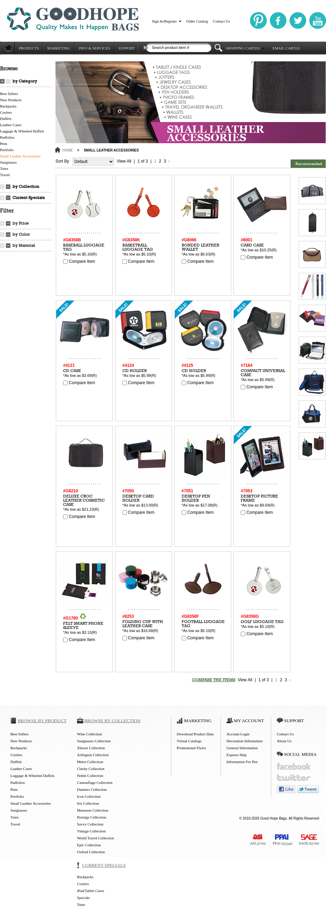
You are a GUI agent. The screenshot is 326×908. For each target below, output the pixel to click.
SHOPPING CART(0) (243, 48)
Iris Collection (88, 803)
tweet (308, 789)
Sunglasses (8, 162)
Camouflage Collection (94, 782)
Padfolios (7, 137)
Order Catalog (197, 21)
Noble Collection (90, 775)
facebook (294, 766)
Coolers (6, 112)
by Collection (25, 186)
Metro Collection (90, 762)
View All (124, 161)
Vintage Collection (91, 831)
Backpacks (8, 106)
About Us (284, 741)
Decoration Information (244, 741)
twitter (294, 778)
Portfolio (7, 150)
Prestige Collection (91, 817)
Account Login (237, 734)
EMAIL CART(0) (286, 48)
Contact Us (221, 21)
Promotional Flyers (191, 748)
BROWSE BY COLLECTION (112, 720)
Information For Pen (242, 762)
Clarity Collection (90, 769)
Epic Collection (89, 845)
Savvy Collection (90, 824)
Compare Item (79, 261)
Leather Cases (11, 125)
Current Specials (28, 198)
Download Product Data (195, 734)
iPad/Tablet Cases (90, 891)
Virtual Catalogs (189, 741)
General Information (242, 748)
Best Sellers (9, 94)
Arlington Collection (93, 755)
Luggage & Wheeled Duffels (22, 131)
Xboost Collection (91, 748)
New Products (11, 100)
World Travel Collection (95, 838)
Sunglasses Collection (94, 741)
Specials (83, 898)
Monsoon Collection (92, 810)
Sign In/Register (164, 21)
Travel (5, 175)
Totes (4, 168)
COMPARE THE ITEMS (213, 680)
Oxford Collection (91, 852)
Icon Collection (89, 796)
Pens (3, 143)
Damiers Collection (92, 789)
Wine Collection (89, 734)
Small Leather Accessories (20, 156)
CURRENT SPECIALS (104, 865)
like (286, 789)
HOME (67, 150)
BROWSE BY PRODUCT (42, 720)
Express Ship (236, 755)
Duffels (5, 118)
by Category (24, 81)
